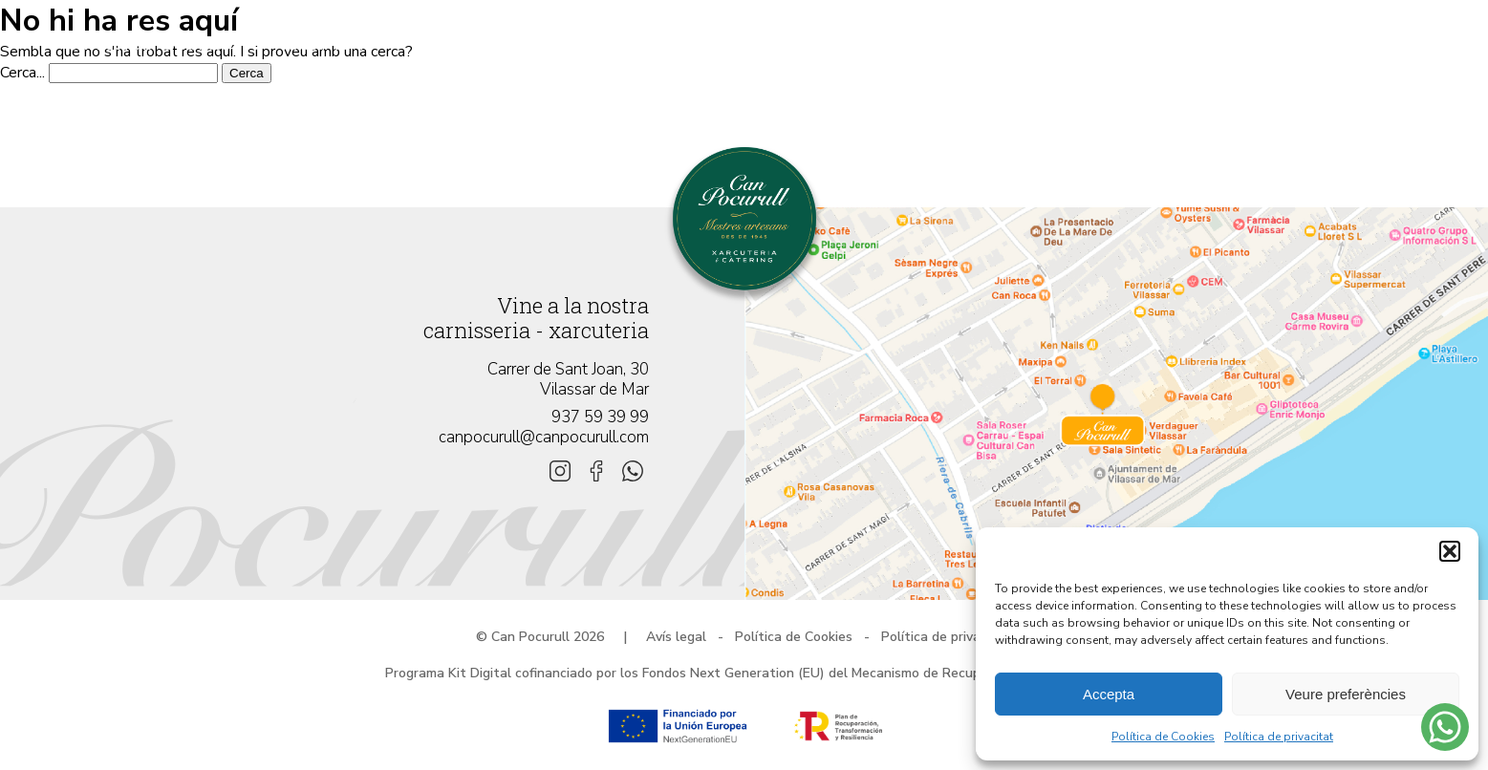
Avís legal (676, 637)
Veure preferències (1345, 694)
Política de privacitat (1278, 736)
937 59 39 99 (600, 417)
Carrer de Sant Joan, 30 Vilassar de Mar (568, 379)
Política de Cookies (1163, 736)
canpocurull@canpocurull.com (544, 437)
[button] (1449, 551)
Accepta (1108, 694)
